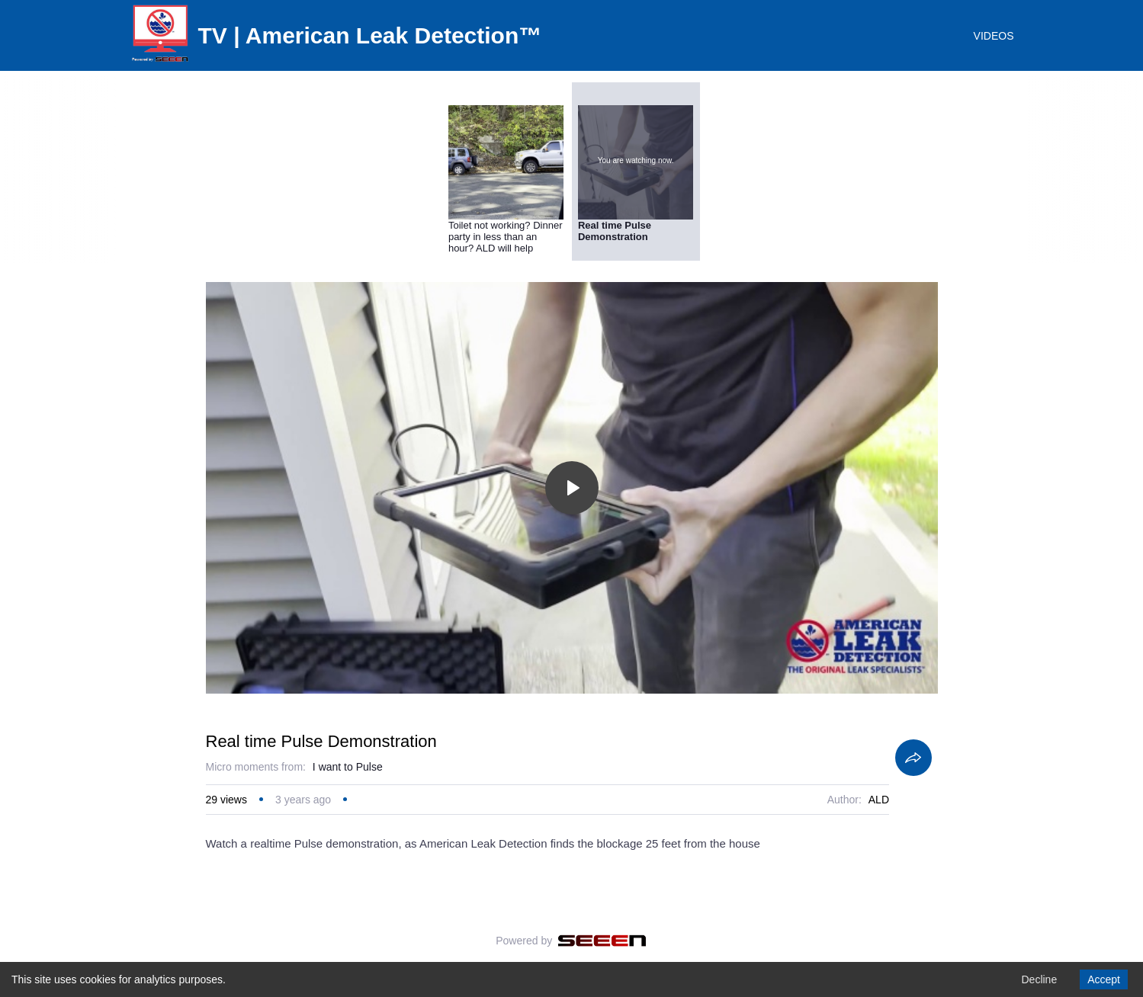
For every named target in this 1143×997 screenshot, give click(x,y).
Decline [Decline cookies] (1039, 979)
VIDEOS (994, 36)
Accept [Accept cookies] (1103, 979)
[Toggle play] (572, 488)
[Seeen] (602, 940)
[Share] (913, 757)
